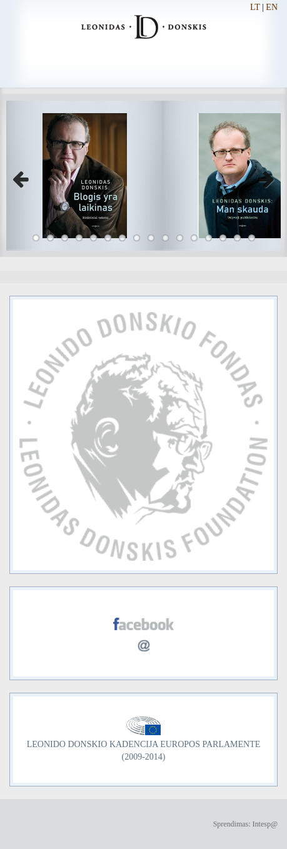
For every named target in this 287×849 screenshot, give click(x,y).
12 (194, 237)
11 (179, 237)
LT (255, 7)
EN (272, 7)
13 (208, 237)
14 (222, 237)
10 (165, 237)
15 (237, 237)
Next (261, 175)
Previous (25, 175)
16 (251, 237)
